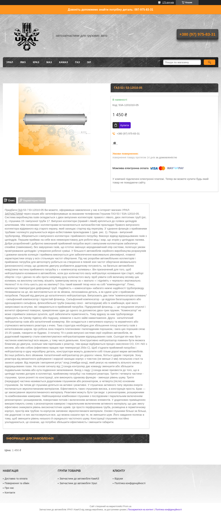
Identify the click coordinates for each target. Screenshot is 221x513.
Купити (124, 125)
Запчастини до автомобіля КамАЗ (79, 478)
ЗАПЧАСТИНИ (14, 213)
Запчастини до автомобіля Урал (78, 483)
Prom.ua (127, 506)
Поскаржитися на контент (140, 509)
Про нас (9, 487)
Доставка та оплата (16, 478)
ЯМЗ (23, 62)
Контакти (10, 492)
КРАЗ (36, 62)
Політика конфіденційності (130, 483)
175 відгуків (168, 2)
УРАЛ (9, 62)
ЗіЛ (89, 62)
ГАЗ (77, 62)
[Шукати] (209, 62)
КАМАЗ (63, 62)
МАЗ (49, 62)
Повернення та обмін (17, 483)
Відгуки (119, 478)
